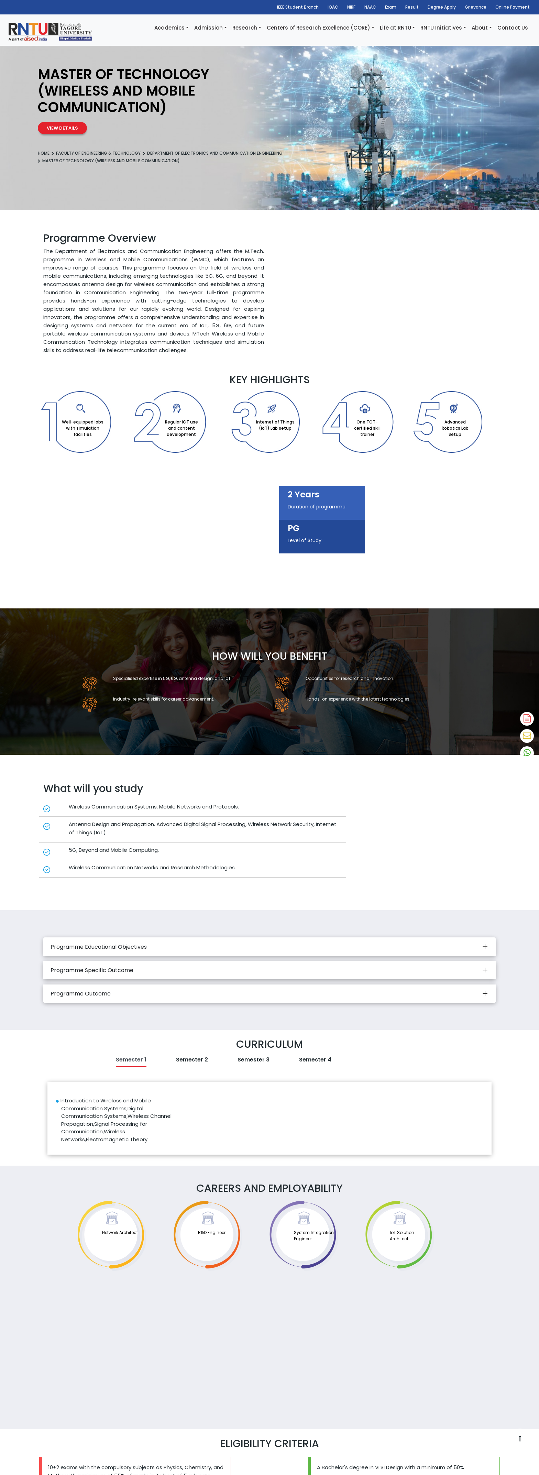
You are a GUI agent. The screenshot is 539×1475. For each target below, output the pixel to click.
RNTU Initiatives (441, 27)
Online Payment (512, 7)
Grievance (475, 7)
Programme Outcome (81, 994)
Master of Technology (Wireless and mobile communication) (111, 161)
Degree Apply (442, 7)
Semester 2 (192, 1060)
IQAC (333, 7)
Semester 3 (254, 1060)
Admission (208, 27)
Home (44, 153)
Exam (390, 7)
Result (412, 7)
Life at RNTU (395, 27)
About (480, 27)
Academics (169, 27)
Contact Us (512, 27)
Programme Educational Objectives (99, 947)
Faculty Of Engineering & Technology (98, 153)
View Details (62, 128)
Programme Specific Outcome (92, 970)
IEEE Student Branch (298, 7)
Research (244, 27)
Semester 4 (315, 1060)
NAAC (370, 7)
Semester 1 (131, 1060)
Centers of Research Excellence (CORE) (318, 27)
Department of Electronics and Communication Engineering (215, 153)
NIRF (351, 7)
